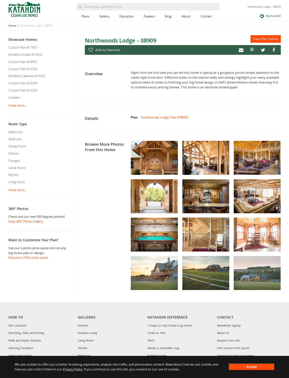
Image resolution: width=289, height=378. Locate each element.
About (186, 16)
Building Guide (157, 355)
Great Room (16, 168)
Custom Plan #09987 (22, 62)
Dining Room (17, 146)
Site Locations (17, 325)
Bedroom (15, 139)
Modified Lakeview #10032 (27, 76)
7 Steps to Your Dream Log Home (170, 325)
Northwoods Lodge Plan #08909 (164, 117)
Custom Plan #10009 (22, 83)
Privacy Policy (72, 369)
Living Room (16, 182)
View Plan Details (265, 39)
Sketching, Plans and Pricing (26, 333)
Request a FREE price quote (28, 257)
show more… (17, 105)
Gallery (104, 16)
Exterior (13, 153)
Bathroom (15, 132)
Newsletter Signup (229, 325)
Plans (85, 16)
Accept (251, 366)
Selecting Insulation (20, 348)
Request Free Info (228, 340)
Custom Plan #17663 (22, 47)
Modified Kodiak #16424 (25, 54)
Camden (14, 97)
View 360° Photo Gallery (25, 221)
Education (126, 16)
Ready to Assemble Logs (164, 348)
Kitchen (13, 175)
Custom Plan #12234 (22, 69)
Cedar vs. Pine (156, 333)
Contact (206, 16)
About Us (223, 333)
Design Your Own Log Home (235, 355)
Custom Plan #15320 (22, 90)
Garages (14, 161)
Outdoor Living (87, 333)
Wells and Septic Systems (24, 340)
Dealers (149, 16)
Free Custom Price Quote (233, 348)
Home (12, 25)
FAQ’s (151, 340)
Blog (168, 16)
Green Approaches (20, 355)
